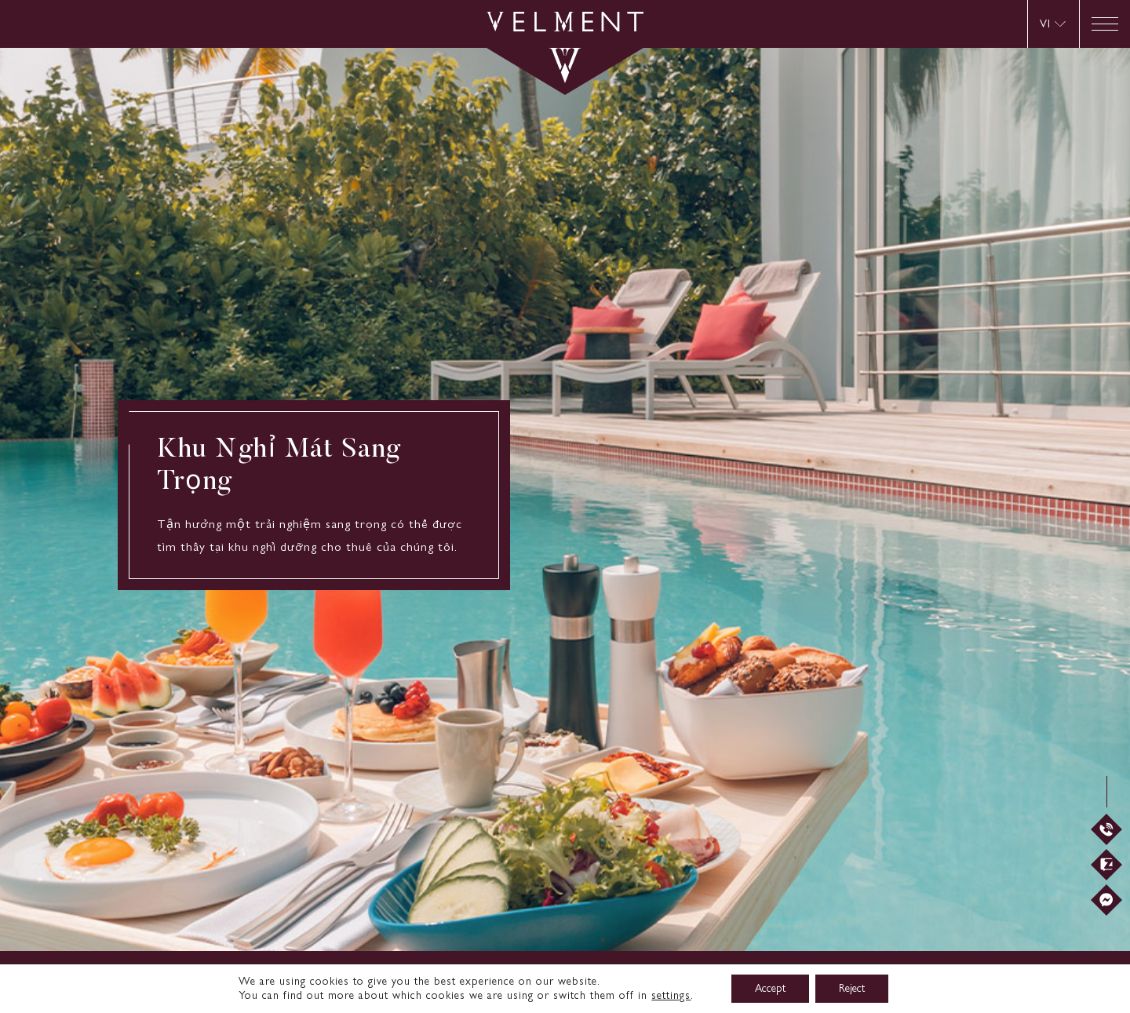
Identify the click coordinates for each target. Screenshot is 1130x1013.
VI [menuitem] (1045, 24)
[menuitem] (1052, 24)
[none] (1053, 24)
